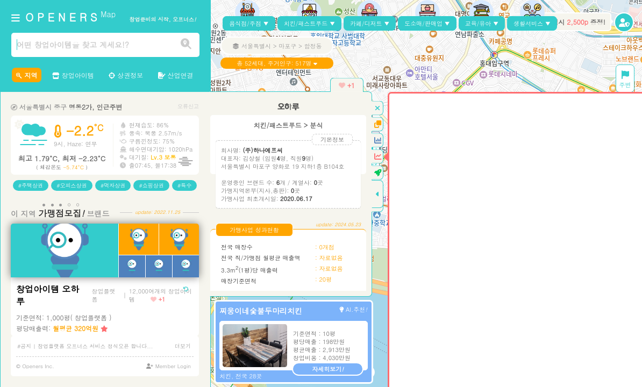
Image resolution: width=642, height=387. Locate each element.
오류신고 (188, 106)
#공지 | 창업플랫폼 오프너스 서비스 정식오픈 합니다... (85, 346)
